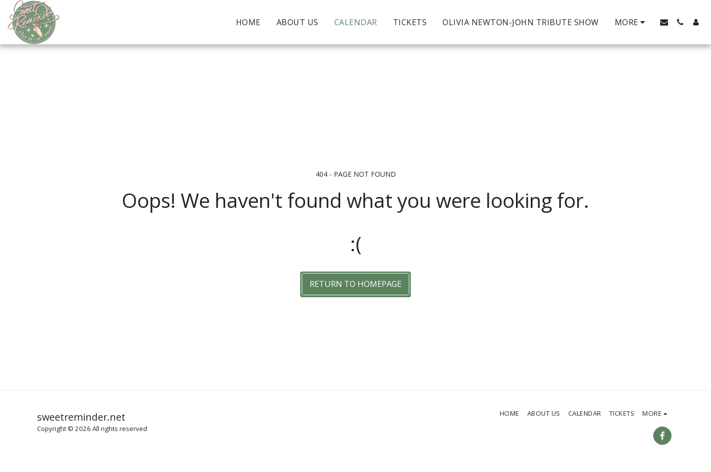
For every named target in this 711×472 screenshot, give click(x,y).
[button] (664, 22)
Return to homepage (355, 283)
